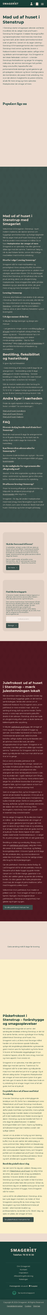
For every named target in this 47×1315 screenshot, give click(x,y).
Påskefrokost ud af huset (20, 1171)
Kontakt (23, 1269)
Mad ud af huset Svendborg (14, 411)
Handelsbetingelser (15, 1306)
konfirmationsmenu (16, 337)
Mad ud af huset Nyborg (13, 414)
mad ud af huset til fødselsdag (30, 343)
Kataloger (23, 1279)
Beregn (11, 625)
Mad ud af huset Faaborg (13, 417)
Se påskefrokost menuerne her (17, 1220)
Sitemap (36, 1306)
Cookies (28, 1306)
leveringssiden (8, 494)
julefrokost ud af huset (20, 727)
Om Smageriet (23, 1266)
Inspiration (23, 1273)
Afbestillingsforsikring (23, 1276)
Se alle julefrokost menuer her (17, 907)
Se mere (11, 568)
